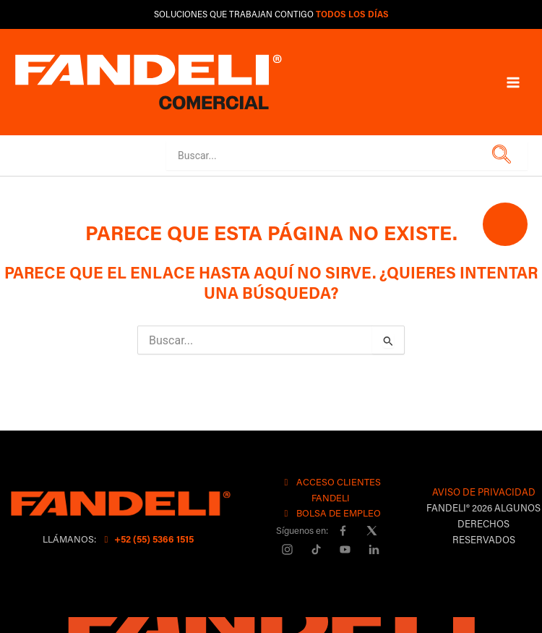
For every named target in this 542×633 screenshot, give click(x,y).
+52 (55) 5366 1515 (147, 538)
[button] (499, 155)
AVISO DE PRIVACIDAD (483, 491)
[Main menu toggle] (513, 81)
